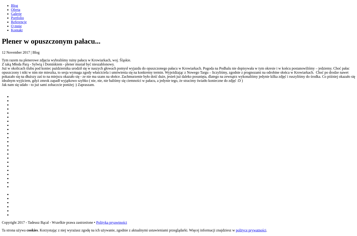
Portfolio (17, 18)
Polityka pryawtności (111, 222)
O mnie (16, 26)
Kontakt (17, 30)
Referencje (19, 22)
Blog (14, 6)
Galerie (16, 14)
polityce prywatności (251, 230)
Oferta (15, 10)
